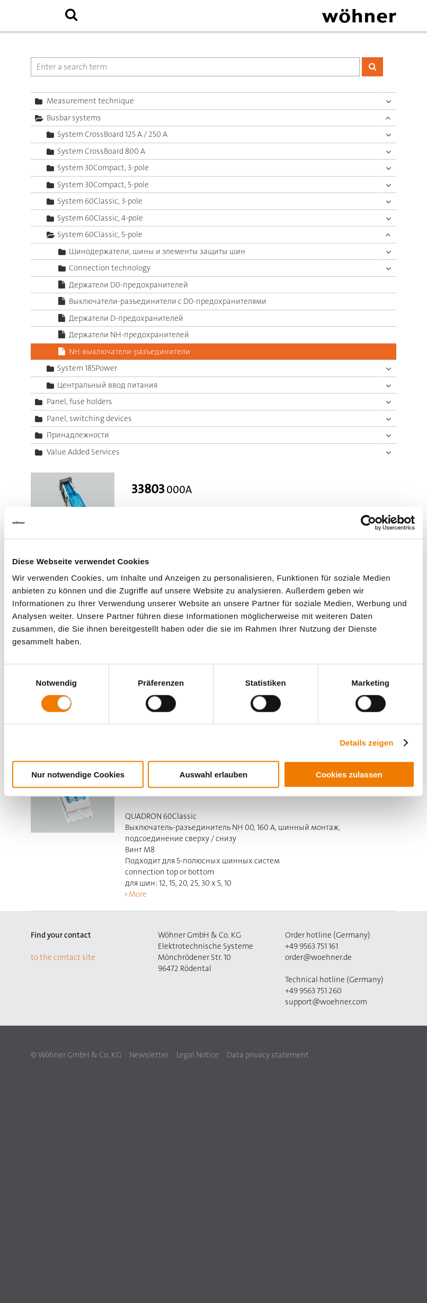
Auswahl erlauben (213, 774)
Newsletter (148, 1055)
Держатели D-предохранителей (126, 318)
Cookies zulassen (349, 774)
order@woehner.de (318, 957)
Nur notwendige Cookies (77, 774)
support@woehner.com (326, 1001)
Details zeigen (366, 742)
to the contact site (63, 957)
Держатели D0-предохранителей (128, 284)
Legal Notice (197, 1055)
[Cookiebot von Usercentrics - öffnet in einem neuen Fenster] (368, 522)
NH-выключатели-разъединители (129, 351)
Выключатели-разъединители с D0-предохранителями (167, 301)
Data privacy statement (268, 1055)
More (138, 894)
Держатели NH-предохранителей (129, 334)
